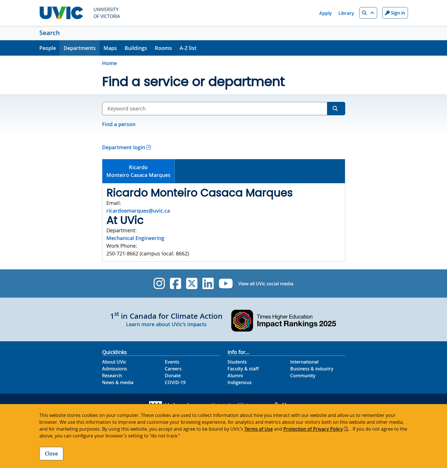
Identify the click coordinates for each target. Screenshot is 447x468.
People (47, 48)
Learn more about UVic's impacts (166, 324)
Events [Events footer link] (172, 362)
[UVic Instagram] (159, 283)
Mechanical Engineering (135, 238)
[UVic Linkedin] (208, 283)
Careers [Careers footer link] (173, 369)
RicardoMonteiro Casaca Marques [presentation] (138, 171)
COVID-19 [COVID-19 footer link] (175, 382)
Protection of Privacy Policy (313, 429)
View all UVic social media (265, 284)
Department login (123, 147)
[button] (368, 13)
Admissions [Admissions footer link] (114, 369)
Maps (110, 48)
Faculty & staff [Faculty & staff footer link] (243, 369)
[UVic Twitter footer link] (191, 283)
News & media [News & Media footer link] (117, 382)
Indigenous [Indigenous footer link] (239, 382)
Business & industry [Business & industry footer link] (312, 369)
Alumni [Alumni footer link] (235, 375)
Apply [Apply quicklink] (325, 13)
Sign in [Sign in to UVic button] (395, 13)
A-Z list (188, 48)
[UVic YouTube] (226, 283)
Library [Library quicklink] (346, 13)
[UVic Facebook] (175, 283)
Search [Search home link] (49, 33)
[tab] (138, 171)
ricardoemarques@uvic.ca (138, 210)
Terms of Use (258, 429)
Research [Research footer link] (112, 375)
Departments (80, 48)
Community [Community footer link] (303, 375)
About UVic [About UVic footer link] (114, 362)
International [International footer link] (304, 362)
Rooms (163, 48)
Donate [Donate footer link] (173, 375)
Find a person (118, 124)
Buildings (136, 48)
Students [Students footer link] (237, 362)
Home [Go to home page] (109, 63)
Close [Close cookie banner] (51, 453)
